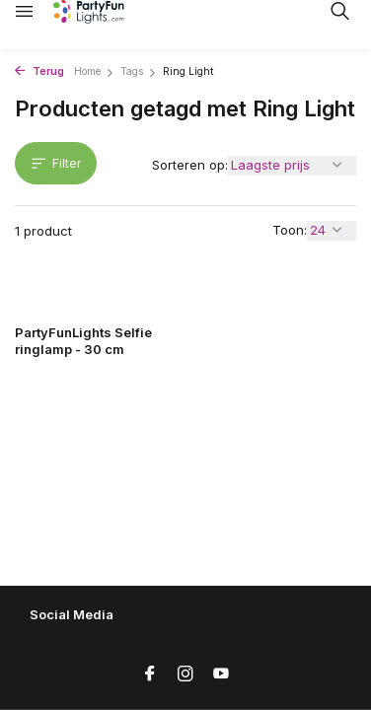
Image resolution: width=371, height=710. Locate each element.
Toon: (289, 230)
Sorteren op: (190, 165)
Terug (39, 71)
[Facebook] (150, 674)
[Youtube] (221, 674)
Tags (138, 71)
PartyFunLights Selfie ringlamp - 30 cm (83, 340)
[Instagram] (185, 674)
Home (94, 71)
